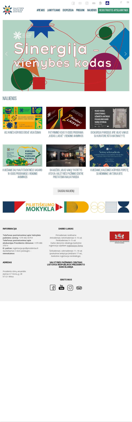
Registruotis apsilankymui (113, 10)
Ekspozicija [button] (68, 10)
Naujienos (92, 10)
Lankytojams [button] (53, 10)
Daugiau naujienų (66, 191)
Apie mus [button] (41, 10)
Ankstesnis (6, 54)
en (128, 2)
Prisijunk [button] (80, 10)
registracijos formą (75, 245)
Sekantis (126, 54)
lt (121, 2)
